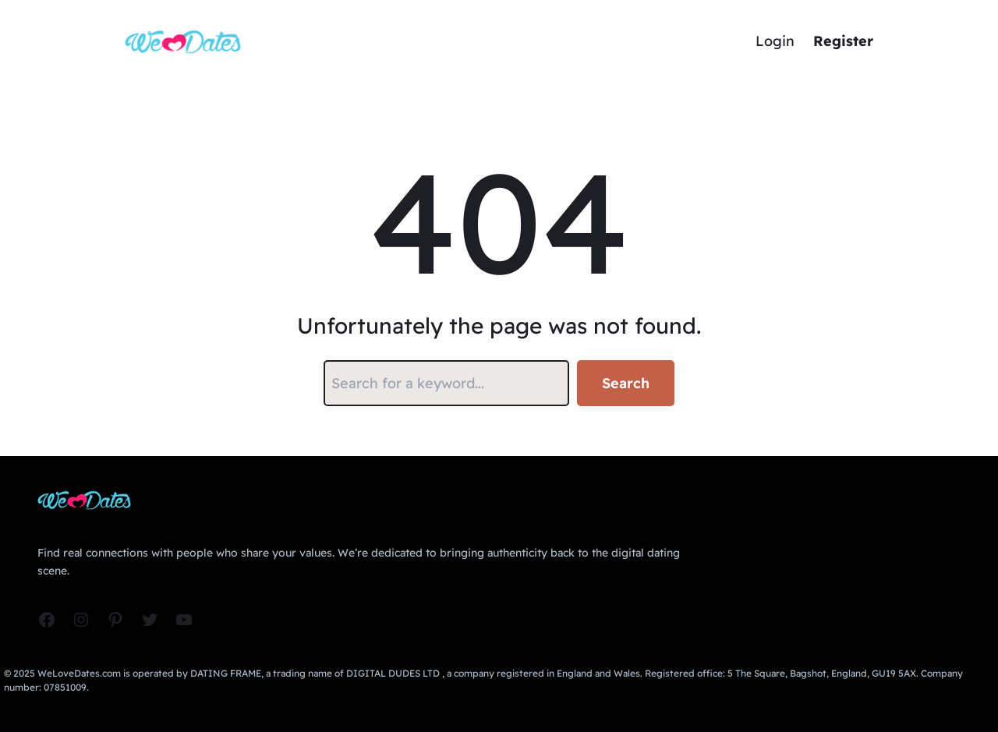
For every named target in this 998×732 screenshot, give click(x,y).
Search (625, 383)
